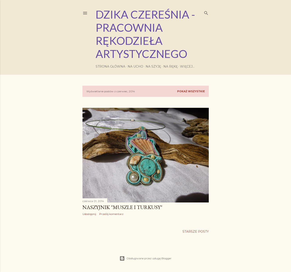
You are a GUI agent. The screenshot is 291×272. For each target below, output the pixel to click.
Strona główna (110, 66)
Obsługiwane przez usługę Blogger (145, 258)
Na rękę (170, 66)
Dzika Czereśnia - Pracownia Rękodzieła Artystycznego (145, 34)
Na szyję (153, 66)
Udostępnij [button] (89, 214)
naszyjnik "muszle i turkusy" (122, 207)
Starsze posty (195, 232)
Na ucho (135, 66)
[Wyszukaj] (206, 12)
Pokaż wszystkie (191, 91)
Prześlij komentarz (111, 214)
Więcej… (187, 66)
